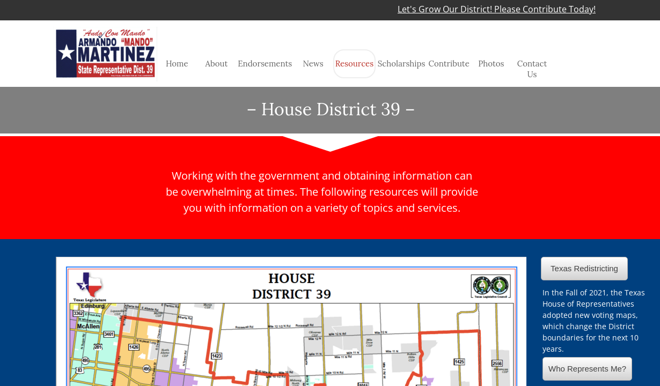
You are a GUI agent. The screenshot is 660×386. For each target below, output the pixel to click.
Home (177, 63)
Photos (491, 63)
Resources (354, 63)
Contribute (448, 63)
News (313, 63)
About (217, 63)
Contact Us (532, 68)
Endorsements (265, 63)
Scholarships (402, 63)
